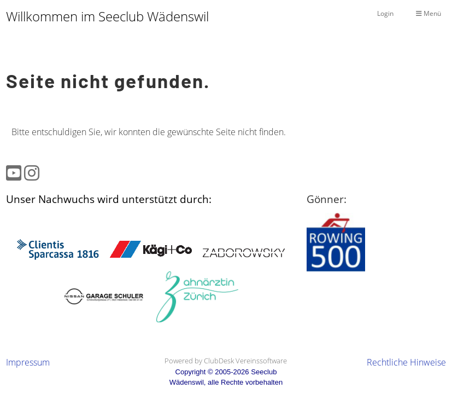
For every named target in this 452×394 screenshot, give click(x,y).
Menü (428, 13)
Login (385, 13)
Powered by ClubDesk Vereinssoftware (226, 361)
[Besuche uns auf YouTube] (13, 172)
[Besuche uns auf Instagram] (31, 172)
